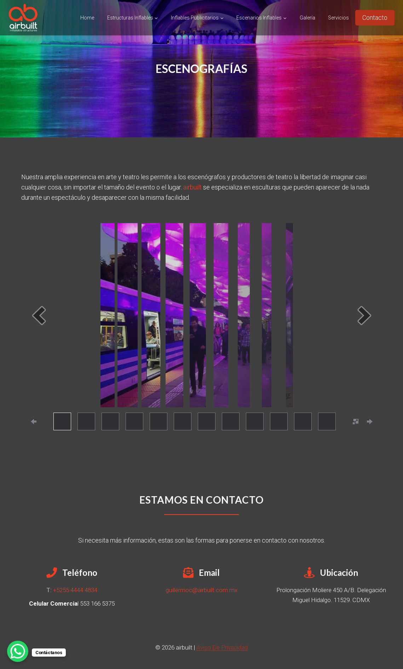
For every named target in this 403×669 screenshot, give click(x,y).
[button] (39, 315)
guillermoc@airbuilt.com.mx (201, 590)
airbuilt (192, 187)
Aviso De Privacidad (222, 647)
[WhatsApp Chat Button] (17, 651)
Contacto (374, 17)
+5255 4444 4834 (75, 590)
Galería (307, 18)
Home (87, 18)
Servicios (338, 18)
